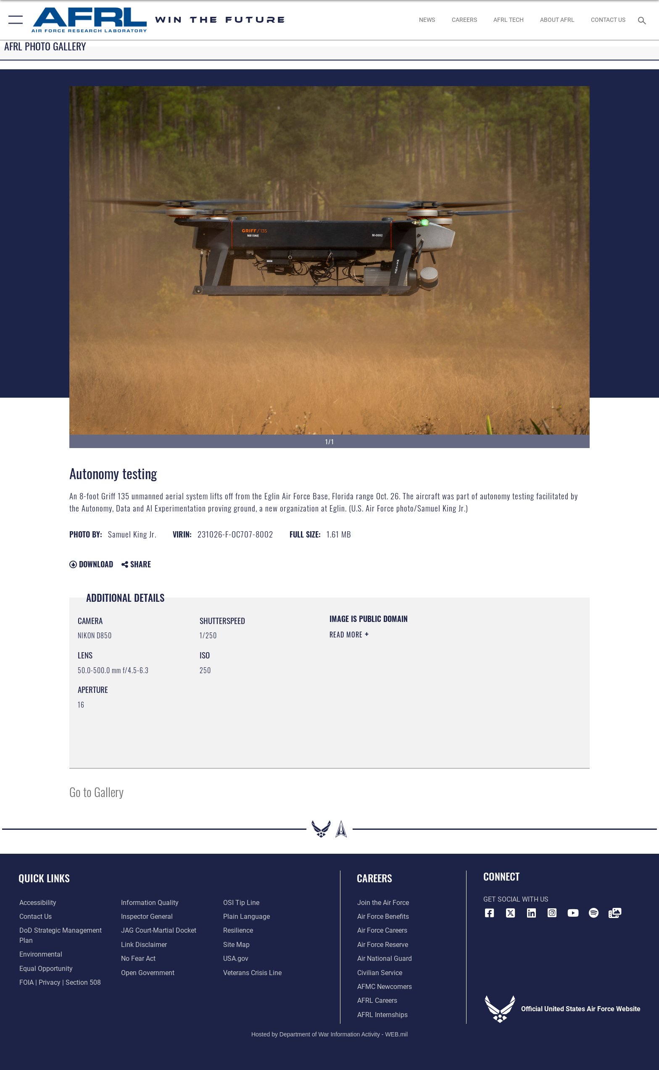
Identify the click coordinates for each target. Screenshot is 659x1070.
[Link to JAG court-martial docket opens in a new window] (158, 930)
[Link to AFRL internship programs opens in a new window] (382, 1015)
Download (91, 564)
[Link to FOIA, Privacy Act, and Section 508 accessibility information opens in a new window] (59, 982)
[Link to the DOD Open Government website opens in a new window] (147, 973)
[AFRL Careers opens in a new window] (464, 19)
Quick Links (44, 878)
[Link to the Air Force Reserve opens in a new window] (382, 945)
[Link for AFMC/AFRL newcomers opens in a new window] (384, 987)
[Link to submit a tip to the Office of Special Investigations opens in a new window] (241, 903)
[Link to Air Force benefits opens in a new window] (383, 917)
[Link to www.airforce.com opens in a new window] (383, 903)
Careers (374, 878)
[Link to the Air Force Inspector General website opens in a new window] (147, 917)
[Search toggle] (643, 19)
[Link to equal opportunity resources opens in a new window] (45, 969)
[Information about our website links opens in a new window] (144, 945)
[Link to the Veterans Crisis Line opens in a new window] (252, 973)
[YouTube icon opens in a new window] (573, 913)
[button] (13, 20)
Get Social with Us (515, 899)
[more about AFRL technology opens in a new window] (508, 19)
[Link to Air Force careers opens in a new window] (382, 930)
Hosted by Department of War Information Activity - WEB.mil (329, 1034)
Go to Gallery (96, 791)
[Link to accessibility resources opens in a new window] (36, 903)
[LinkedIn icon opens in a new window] (531, 913)
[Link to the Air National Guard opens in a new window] (384, 958)
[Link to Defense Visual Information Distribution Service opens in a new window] (615, 913)
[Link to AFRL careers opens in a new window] (377, 1000)
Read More (347, 634)
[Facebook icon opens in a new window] (489, 913)
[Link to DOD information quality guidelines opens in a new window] (150, 903)
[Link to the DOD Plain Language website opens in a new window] (246, 917)
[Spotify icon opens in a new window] (594, 913)
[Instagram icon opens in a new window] (552, 913)
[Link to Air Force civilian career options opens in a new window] (379, 973)
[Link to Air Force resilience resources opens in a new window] (238, 930)
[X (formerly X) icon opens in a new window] (510, 913)
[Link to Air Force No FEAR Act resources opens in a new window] (138, 958)
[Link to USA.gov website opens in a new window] (235, 958)
